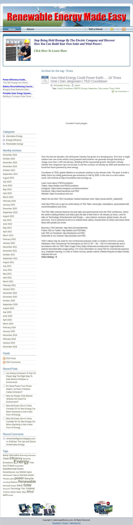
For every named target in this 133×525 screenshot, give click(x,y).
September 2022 (10, 212)
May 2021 (7, 274)
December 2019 (10, 335)
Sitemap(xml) (75, 523)
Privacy (65, 523)
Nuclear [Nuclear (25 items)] (24, 475)
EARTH (77, 88)
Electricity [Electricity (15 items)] (27, 459)
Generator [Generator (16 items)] (19, 466)
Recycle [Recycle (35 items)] (29, 478)
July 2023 (7, 182)
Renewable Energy (62, 85)
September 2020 (10, 304)
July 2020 (7, 312)
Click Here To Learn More (50, 51)
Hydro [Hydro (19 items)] (29, 472)
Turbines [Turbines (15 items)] (6, 492)
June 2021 (7, 270)
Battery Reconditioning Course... (18, 86)
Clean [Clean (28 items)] (6, 458)
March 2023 (8, 197)
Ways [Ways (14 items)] (24, 492)
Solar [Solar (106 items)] (27, 485)
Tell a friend (95, 29)
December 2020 (10, 293)
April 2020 (7, 320)
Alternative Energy (14, 136)
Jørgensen (92, 88)
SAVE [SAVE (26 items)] (20, 485)
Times (112, 88)
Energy (84, 88)
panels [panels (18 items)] (31, 475)
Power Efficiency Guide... (15, 80)
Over (100, 88)
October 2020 (9, 301)
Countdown (68, 88)
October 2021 (9, 254)
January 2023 (9, 205)
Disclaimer (56, 523)
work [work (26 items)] (5, 495)
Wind (118, 88)
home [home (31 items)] (23, 472)
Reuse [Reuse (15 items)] (13, 486)
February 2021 (9, 285)
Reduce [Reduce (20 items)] (13, 482)
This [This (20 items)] (23, 488)
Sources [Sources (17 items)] (6, 488)
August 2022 (8, 216)
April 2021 (7, 278)
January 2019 (9, 343)
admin (77, 85)
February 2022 (9, 239)
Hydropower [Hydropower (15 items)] (8, 475)
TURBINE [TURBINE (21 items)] (30, 488)
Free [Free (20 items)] (32, 462)
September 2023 (10, 174)
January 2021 (9, 289)
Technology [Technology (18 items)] (15, 488)
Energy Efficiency (14, 140)
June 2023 (7, 185)
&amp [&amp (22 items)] (5, 455)
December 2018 (10, 347)
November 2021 (10, 251)
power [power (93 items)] (19, 478)
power (105, 88)
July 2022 (7, 220)
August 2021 (8, 262)
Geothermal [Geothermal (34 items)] (9, 468)
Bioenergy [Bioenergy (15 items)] (24, 455)
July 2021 (7, 266)
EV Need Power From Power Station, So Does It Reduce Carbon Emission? (19, 389)
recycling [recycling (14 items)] (6, 482)
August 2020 (8, 308)
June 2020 (7, 316)
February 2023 (9, 201)
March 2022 (8, 235)
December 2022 (10, 208)
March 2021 (8, 281)
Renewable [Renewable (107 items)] (27, 482)
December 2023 (10, 162)
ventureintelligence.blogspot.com (20, 438)
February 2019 (9, 339)
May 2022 (7, 228)
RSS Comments (13, 362)
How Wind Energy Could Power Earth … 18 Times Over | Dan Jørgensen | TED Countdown (86, 79)
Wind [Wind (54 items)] (30, 491)
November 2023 (10, 166)
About (30, 29)
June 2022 (7, 224)
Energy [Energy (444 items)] (21, 461)
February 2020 (9, 327)
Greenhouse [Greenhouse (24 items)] (9, 472)
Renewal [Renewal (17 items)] (6, 485)
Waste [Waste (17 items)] (13, 492)
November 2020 (10, 297)
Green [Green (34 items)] (20, 468)
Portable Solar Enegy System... (17, 93)
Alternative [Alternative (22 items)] (14, 455)
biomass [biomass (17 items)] (32, 455)
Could (59, 88)
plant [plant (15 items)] (12, 479)
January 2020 (9, 331)
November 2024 (10, 155)
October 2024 (9, 159)
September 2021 (10, 258)
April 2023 (7, 193)
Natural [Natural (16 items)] (16, 475)
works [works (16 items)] (10, 495)
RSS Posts (11, 358)
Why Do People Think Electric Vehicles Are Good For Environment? (19, 399)
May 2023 (7, 189)
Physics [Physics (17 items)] (6, 478)
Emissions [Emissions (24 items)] (8, 462)
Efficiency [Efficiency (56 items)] (16, 458)
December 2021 (10, 247)
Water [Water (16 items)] (18, 492)
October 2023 (9, 170)
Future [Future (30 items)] (10, 465)
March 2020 (8, 324)
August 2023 (8, 178)
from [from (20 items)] (5, 466)
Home (11, 29)
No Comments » (122, 91)
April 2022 (7, 231)
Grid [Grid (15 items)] (17, 472)
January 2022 (9, 243)
